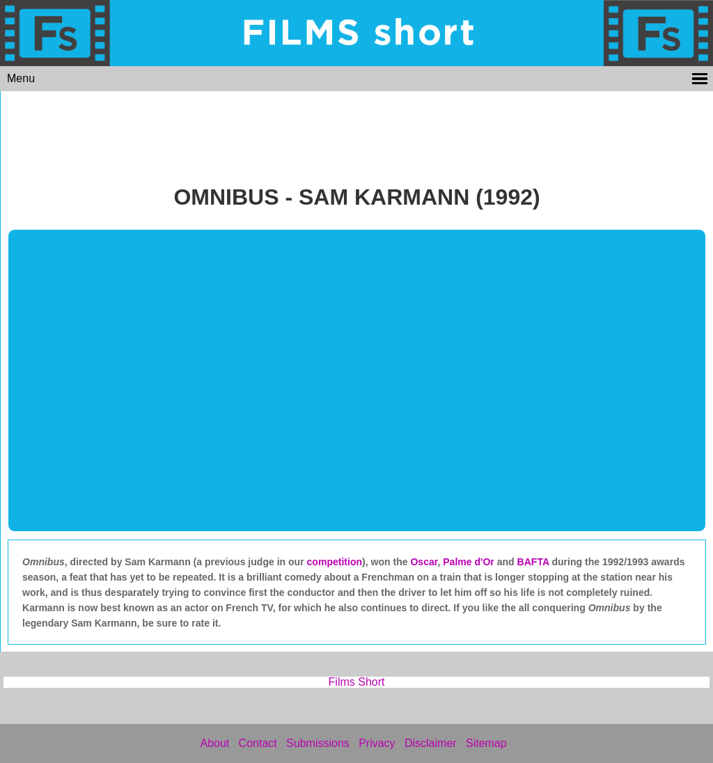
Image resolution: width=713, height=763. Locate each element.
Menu (21, 78)
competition (335, 561)
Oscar (423, 561)
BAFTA (534, 561)
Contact (258, 743)
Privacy (377, 743)
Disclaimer (431, 743)
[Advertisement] (357, 133)
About (214, 743)
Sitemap (486, 743)
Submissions (318, 743)
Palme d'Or (468, 561)
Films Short (357, 682)
